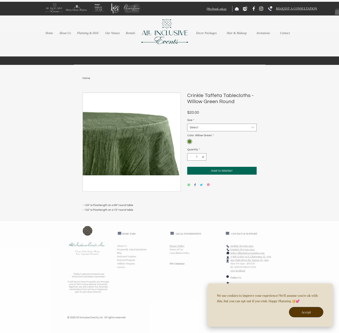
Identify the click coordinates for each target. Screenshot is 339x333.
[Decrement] (190, 156)
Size (190, 120)
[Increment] (203, 156)
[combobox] (222, 127)
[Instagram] (261, 8)
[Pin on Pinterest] (208, 185)
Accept (306, 312)
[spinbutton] (197, 156)
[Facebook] (253, 8)
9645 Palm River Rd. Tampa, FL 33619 (249, 259)
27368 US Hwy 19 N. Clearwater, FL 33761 (250, 256)
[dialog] (270, 305)
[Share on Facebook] (195, 185)
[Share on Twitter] (201, 185)
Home (86, 78)
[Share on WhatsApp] (188, 185)
